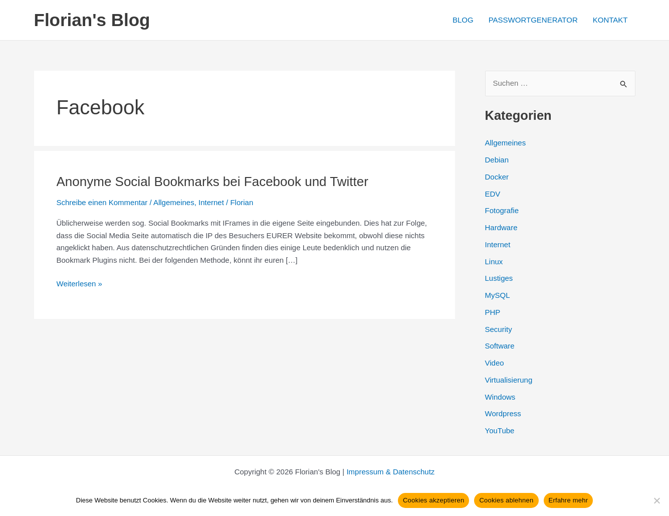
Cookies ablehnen (506, 500)
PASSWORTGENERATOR (533, 20)
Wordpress (503, 413)
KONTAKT (610, 20)
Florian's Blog (92, 20)
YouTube (500, 430)
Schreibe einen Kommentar (102, 202)
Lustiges (499, 278)
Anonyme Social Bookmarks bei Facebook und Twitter (212, 181)
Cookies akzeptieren (434, 500)
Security (498, 329)
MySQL (497, 295)
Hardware (501, 227)
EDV (493, 194)
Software (500, 345)
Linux (494, 261)
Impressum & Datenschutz (390, 471)
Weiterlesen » (79, 284)
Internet (211, 202)
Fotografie (502, 210)
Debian (497, 159)
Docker (497, 177)
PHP (493, 312)
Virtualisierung (509, 380)
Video (494, 363)
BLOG (463, 20)
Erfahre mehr (568, 500)
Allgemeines (173, 202)
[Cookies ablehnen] (656, 500)
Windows (500, 397)
